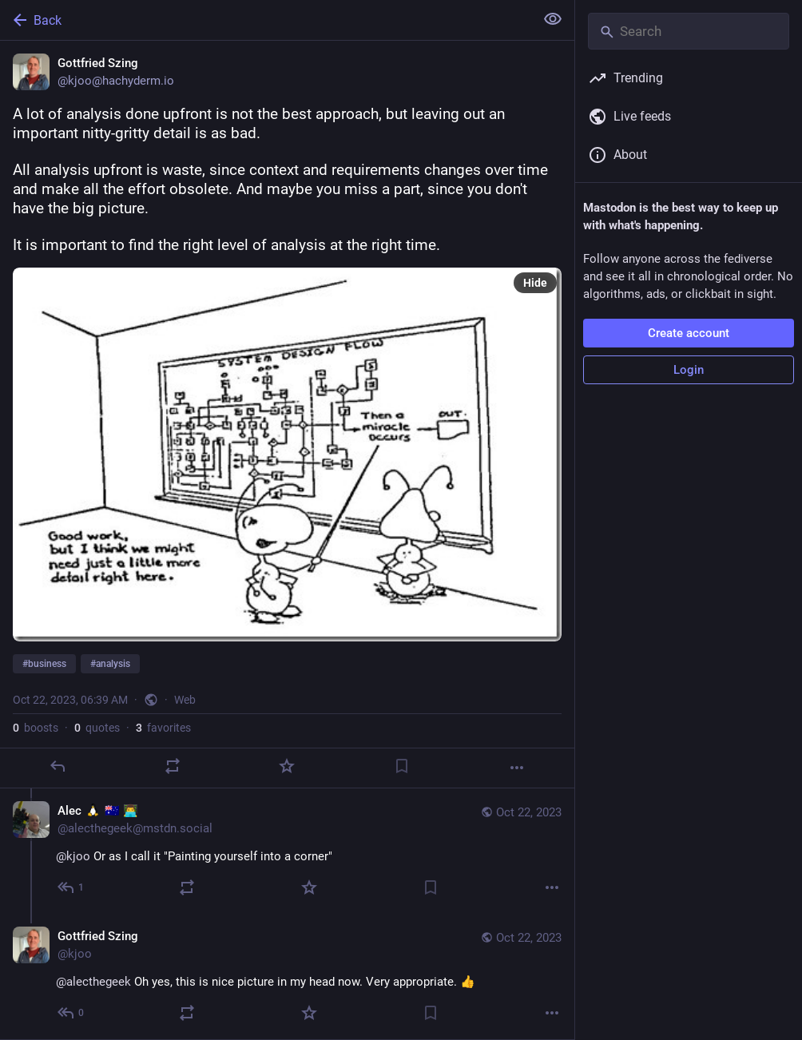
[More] (516, 767)
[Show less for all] (552, 19)
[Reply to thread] (71, 887)
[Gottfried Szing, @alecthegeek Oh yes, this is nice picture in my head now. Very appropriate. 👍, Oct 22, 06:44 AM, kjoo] (287, 976)
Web (185, 699)
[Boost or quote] (172, 766)
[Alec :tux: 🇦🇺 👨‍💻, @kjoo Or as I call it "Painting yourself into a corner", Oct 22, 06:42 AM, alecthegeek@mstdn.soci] (287, 851)
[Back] (265, 20)
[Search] (688, 31)
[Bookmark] (401, 766)
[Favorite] (286, 766)
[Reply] (57, 766)
